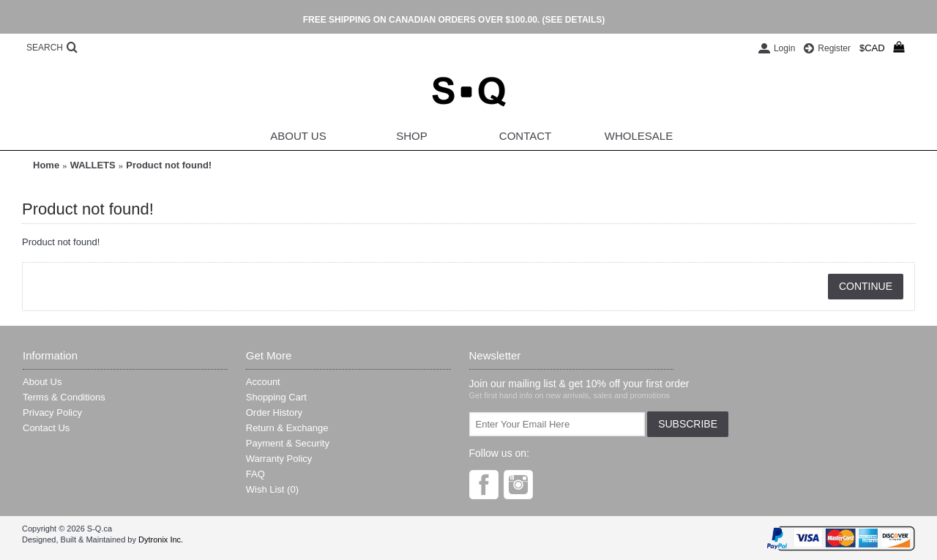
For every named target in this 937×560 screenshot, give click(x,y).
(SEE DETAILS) (573, 20)
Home (46, 165)
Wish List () (272, 489)
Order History (274, 412)
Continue (865, 286)
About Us (42, 381)
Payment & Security (287, 443)
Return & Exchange (287, 427)
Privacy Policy (52, 412)
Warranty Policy (279, 458)
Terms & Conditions (64, 397)
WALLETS (93, 165)
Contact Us (46, 427)
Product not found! (169, 165)
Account (263, 381)
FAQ (255, 473)
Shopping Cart (276, 397)
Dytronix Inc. (160, 539)
